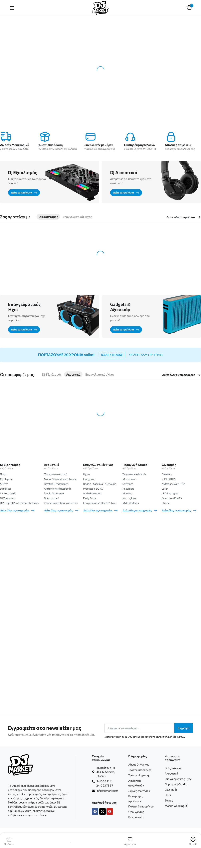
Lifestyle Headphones (56, 483)
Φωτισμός (171, 789)
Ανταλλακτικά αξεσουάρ (58, 488)
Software (127, 483)
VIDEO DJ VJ (168, 479)
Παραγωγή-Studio (176, 784)
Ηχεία (86, 474)
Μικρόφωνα (129, 479)
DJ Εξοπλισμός (48, 216)
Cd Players (6, 479)
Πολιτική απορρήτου (140, 806)
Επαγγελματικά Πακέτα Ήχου (99, 503)
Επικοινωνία (135, 817)
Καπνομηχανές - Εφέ (173, 483)
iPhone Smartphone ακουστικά (61, 503)
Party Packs (89, 498)
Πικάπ (3, 474)
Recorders (128, 488)
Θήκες (169, 800)
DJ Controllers (8, 498)
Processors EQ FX (93, 488)
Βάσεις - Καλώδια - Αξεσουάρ (99, 483)
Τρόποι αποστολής (139, 770)
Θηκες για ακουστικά (55, 474)
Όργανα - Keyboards (134, 474)
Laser (165, 488)
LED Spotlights (170, 493)
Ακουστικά (73, 374)
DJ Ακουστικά (51, 498)
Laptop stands (8, 493)
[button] (189, 8)
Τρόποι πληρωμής (139, 775)
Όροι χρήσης (136, 811)
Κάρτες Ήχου (129, 498)
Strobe (165, 503)
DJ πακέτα (5, 488)
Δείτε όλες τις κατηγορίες (17, 510)
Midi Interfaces (130, 503)
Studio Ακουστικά (54, 493)
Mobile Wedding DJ (176, 805)
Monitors (127, 493)
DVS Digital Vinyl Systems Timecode (20, 503)
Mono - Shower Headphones (60, 479)
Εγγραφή (183, 728)
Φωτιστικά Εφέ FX (172, 498)
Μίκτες (4, 483)
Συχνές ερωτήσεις (139, 790)
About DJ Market (138, 764)
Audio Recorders (92, 493)
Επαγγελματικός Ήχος (77, 216)
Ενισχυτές (88, 479)
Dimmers (167, 474)
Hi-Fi (168, 795)
